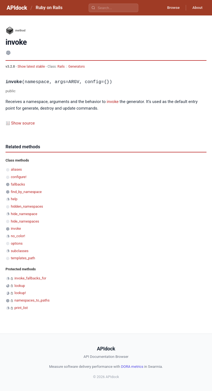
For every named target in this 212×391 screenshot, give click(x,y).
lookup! (20, 293)
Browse (171, 8)
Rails (61, 66)
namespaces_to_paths (31, 300)
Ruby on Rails (49, 7)
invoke (113, 101)
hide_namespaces (25, 221)
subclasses (19, 251)
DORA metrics (132, 366)
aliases (16, 169)
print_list (21, 308)
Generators (76, 66)
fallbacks (18, 184)
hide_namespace (24, 214)
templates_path (23, 258)
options (17, 243)
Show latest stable (31, 66)
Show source (23, 123)
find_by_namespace (26, 192)
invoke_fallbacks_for (30, 278)
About (197, 8)
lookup (19, 286)
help (14, 199)
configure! (18, 177)
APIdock (17, 7)
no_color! (18, 236)
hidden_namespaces (27, 206)
